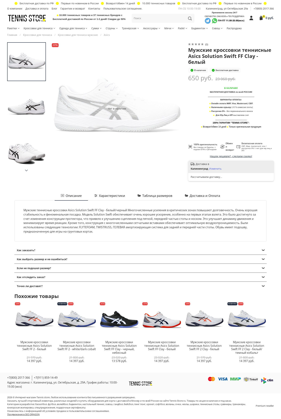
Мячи (169, 28)
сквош (109, 404)
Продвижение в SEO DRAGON (23, 414)
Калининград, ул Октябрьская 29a (227, 8)
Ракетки (13, 28)
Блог (54, 8)
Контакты (94, 8)
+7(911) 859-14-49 (46, 378)
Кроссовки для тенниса (40, 28)
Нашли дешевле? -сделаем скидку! (231, 156)
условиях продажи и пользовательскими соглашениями (77, 411)
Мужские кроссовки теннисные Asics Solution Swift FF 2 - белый (34, 345)
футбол (52, 404)
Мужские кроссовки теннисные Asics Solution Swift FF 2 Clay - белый (204, 345)
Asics (107, 35)
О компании (14, 8)
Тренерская (130, 28)
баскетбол (41, 404)
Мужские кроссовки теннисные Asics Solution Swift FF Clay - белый (161, 345)
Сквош (217, 28)
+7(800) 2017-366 (264, 8)
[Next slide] (26, 170)
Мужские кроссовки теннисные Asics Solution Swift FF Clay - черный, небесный (119, 347)
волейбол (62, 404)
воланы (170, 404)
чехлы (185, 404)
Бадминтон (199, 28)
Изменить (215, 168)
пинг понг (140, 404)
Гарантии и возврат (72, 8)
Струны (112, 28)
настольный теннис (93, 404)
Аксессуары (152, 28)
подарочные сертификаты (70, 407)
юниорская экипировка (20, 407)
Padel (183, 28)
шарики (194, 404)
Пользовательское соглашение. (122, 8)
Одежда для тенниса (73, 28)
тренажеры (238, 404)
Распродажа (234, 28)
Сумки (96, 28)
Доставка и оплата (36, 8)
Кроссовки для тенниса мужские (78, 35)
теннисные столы (209, 404)
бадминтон (75, 404)
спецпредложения (45, 407)
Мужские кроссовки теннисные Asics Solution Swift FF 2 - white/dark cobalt (77, 345)
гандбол (118, 404)
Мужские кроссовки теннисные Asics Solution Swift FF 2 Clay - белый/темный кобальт (246, 347)
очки (178, 404)
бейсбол (128, 404)
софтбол (160, 404)
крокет (150, 404)
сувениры (225, 404)
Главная (12, 35)
